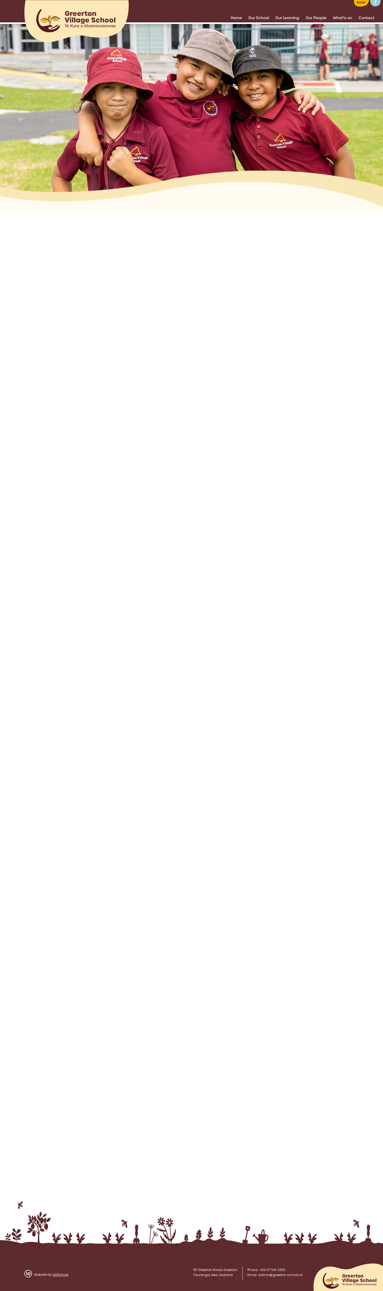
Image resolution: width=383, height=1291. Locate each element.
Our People (316, 17)
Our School (258, 17)
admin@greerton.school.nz (280, 1275)
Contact (366, 17)
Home (236, 17)
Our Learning (287, 17)
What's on (342, 17)
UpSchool (60, 1275)
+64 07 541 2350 (272, 1270)
